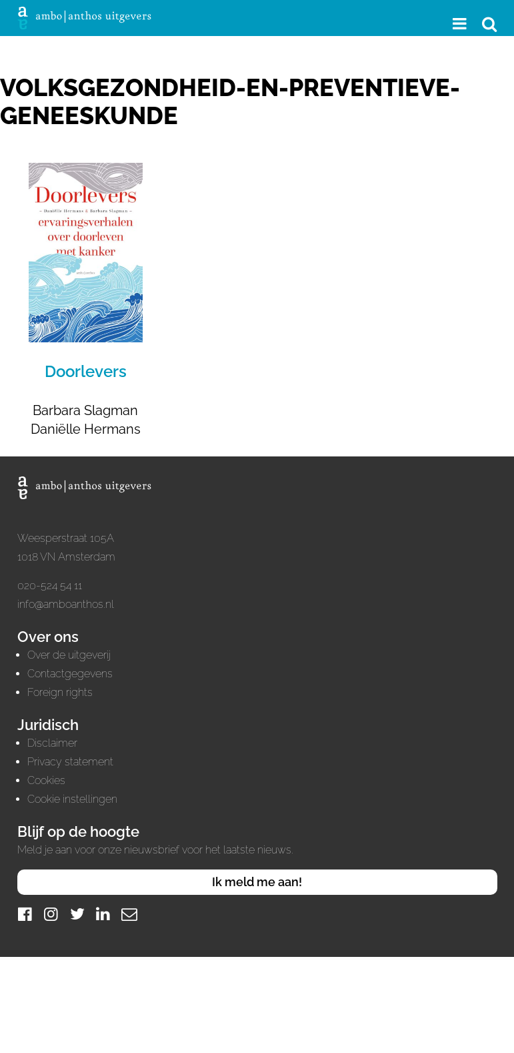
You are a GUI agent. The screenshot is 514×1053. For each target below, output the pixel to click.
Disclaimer (52, 743)
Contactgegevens (70, 673)
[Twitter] (77, 914)
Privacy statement (70, 761)
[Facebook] (25, 914)
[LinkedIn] (103, 914)
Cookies (46, 780)
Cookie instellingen (72, 799)
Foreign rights (60, 692)
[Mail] (129, 914)
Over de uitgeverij (69, 655)
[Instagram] (51, 914)
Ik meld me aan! (257, 882)
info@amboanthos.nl (65, 604)
